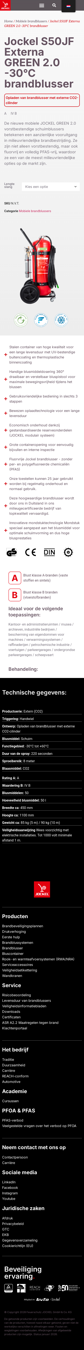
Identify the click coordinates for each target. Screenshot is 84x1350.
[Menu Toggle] (41, 5)
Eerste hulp (11, 937)
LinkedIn (8, 1182)
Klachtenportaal (14, 1028)
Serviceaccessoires (17, 964)
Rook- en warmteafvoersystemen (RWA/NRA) (38, 959)
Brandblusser (12, 948)
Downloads (11, 1011)
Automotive (11, 1081)
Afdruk (7, 1218)
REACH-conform (15, 1076)
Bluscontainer (13, 953)
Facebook (10, 1187)
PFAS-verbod (12, 1120)
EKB (5, 1235)
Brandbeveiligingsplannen (22, 926)
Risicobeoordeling (16, 995)
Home (8, 21)
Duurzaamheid (13, 1065)
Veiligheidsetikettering (19, 970)
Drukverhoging (14, 931)
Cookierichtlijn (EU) (17, 1246)
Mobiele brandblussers (31, 21)
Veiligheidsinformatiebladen (24, 1006)
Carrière (8, 1070)
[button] (54, 5)
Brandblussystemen (17, 942)
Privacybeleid (13, 1224)
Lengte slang (9, 185)
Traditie (8, 1059)
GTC (5, 1229)
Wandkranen (12, 976)
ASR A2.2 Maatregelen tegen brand (30, 1022)
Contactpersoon (15, 1157)
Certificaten (11, 1017)
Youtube (8, 1198)
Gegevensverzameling (20, 1240)
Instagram (10, 1193)
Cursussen (10, 1101)
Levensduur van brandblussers (26, 1000)
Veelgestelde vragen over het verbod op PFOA (39, 1126)
